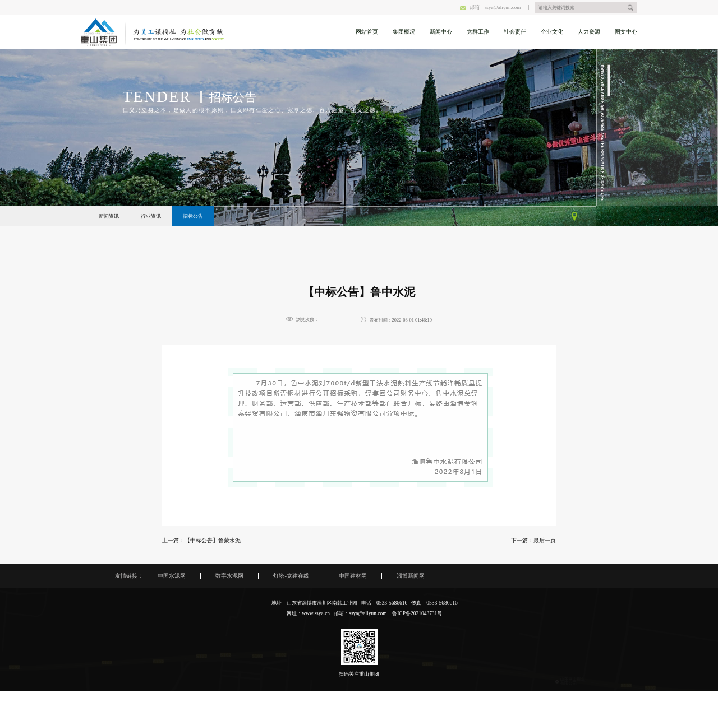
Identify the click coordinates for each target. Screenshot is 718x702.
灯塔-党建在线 (291, 576)
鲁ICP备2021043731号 (417, 613)
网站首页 (367, 32)
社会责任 (515, 32)
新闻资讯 (109, 216)
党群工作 (478, 32)
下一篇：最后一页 (533, 540)
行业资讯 (151, 216)
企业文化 (552, 32)
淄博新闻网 (411, 576)
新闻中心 (441, 32)
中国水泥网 (172, 576)
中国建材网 (353, 576)
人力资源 (589, 32)
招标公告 (193, 216)
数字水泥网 (229, 576)
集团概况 (404, 32)
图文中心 (626, 32)
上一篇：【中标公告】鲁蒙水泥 (201, 540)
